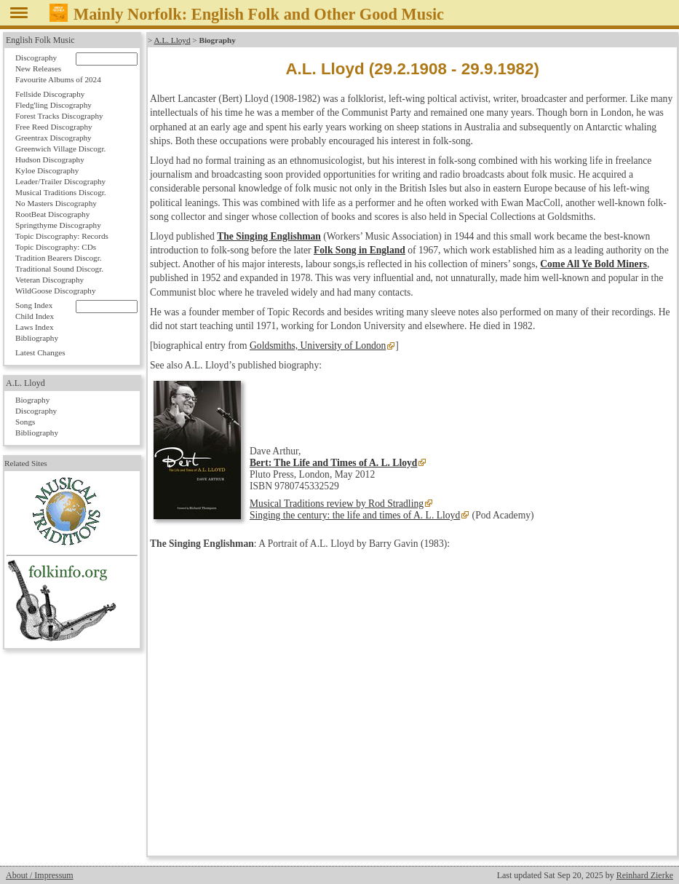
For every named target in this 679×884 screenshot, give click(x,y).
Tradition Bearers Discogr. (58, 257)
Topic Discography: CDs (55, 246)
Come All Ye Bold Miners (593, 264)
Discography (36, 57)
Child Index (34, 316)
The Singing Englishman (269, 236)
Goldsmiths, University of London (318, 345)
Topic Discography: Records (61, 236)
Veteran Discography (49, 279)
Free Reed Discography (53, 126)
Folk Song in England (359, 250)
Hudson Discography (49, 159)
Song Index (33, 305)
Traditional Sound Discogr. (59, 268)
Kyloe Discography (47, 170)
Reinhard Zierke (644, 875)
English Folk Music (40, 40)
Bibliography (36, 338)
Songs (25, 421)
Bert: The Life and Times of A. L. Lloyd (333, 462)
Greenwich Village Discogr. (60, 148)
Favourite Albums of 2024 (58, 79)
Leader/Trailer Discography (60, 181)
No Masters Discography (56, 203)
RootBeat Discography (52, 214)
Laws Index (34, 327)
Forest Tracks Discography (59, 115)
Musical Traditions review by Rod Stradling (337, 503)
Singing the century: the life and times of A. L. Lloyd (355, 515)
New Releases (38, 68)
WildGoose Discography (55, 290)
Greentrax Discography (53, 137)
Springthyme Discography (58, 225)
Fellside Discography (49, 94)
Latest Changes (40, 352)
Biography (32, 399)
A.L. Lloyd (172, 40)
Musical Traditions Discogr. (60, 192)
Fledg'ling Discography (53, 104)
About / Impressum (40, 875)
